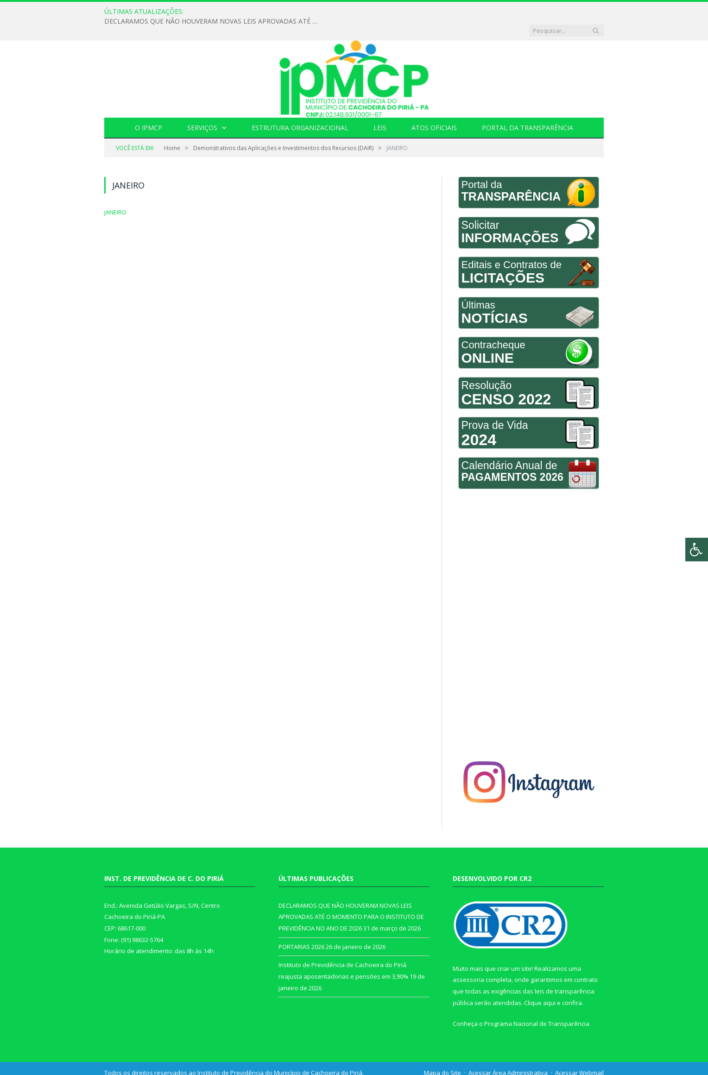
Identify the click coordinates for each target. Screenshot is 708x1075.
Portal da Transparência (527, 108)
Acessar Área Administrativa (508, 1054)
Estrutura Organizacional (300, 108)
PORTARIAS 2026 (301, 928)
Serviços (202, 108)
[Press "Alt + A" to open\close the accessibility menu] (696, 549)
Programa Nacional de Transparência (536, 1004)
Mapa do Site (442, 1054)
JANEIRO (115, 193)
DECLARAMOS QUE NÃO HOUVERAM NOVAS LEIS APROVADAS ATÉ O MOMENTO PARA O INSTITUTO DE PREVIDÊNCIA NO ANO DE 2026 (313, 11)
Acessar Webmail (579, 1054)
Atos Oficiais (434, 108)
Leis (379, 108)
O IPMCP (148, 108)
